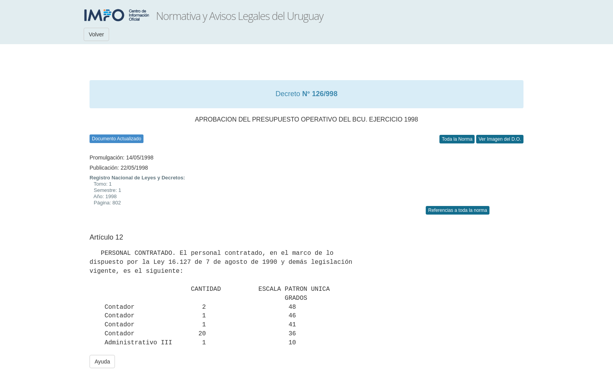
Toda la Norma (457, 139)
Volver (96, 34)
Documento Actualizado (116, 138)
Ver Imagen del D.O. (500, 139)
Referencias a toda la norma (457, 210)
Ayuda (102, 361)
